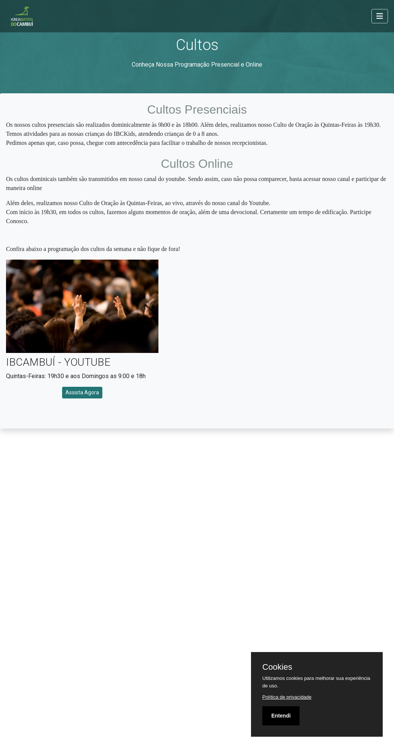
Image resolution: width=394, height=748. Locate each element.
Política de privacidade (287, 697)
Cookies (277, 667)
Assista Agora (82, 392)
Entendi (281, 716)
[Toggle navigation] (379, 16)
